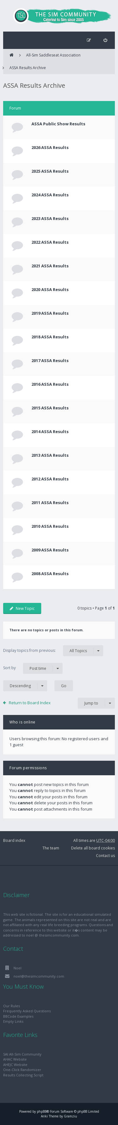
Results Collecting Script (23, 1075)
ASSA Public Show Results (58, 124)
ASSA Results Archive (27, 67)
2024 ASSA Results (50, 195)
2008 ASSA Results (50, 573)
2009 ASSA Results (50, 550)
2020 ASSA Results (50, 289)
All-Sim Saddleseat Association (53, 55)
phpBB (42, 1111)
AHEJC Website (15, 1064)
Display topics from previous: (53, 650)
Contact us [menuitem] (105, 855)
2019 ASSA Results (50, 313)
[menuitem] (105, 40)
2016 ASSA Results (50, 384)
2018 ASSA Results (50, 337)
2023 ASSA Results (50, 218)
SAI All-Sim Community (22, 1054)
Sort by (33, 668)
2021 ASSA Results (50, 266)
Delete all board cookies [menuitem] (93, 848)
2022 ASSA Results (50, 242)
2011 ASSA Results (50, 502)
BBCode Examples (18, 1016)
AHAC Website (15, 1059)
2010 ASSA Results (50, 526)
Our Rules (11, 1005)
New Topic (22, 608)
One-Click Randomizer (22, 1069)
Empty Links (13, 1021)
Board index (14, 840)
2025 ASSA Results (50, 171)
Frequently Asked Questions (27, 1011)
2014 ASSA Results (50, 431)
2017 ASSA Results (50, 360)
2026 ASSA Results (50, 147)
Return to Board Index (30, 702)
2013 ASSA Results (50, 455)
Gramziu (70, 1116)
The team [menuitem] (50, 848)
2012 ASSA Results (50, 479)
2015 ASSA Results (50, 408)
